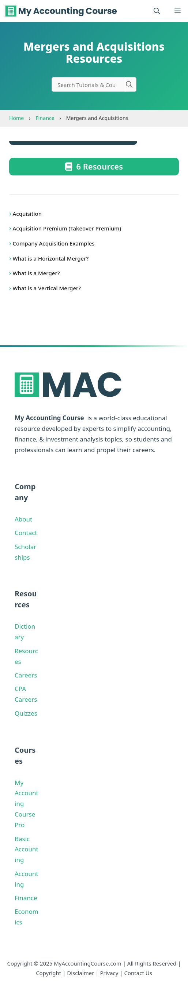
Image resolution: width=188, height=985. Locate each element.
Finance (44, 118)
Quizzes (26, 713)
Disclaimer (80, 973)
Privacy (109, 973)
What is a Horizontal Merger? (50, 258)
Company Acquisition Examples (53, 243)
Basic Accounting (26, 849)
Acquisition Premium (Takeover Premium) (66, 228)
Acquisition (26, 213)
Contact (26, 532)
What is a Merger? (35, 273)
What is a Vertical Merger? (46, 288)
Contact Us (138, 973)
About (23, 519)
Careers (26, 675)
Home (16, 118)
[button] (156, 11)
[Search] (130, 84)
